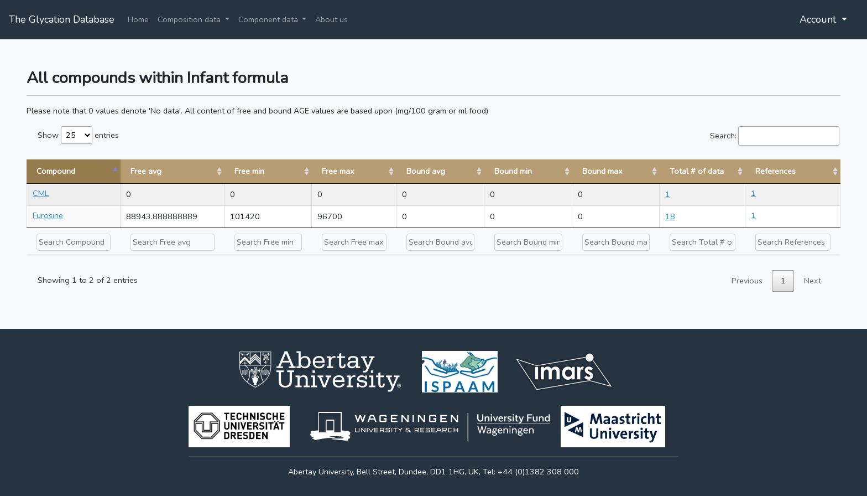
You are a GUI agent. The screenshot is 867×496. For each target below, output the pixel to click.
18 (670, 216)
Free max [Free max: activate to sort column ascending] (338, 171)
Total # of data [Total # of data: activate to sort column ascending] (697, 171)
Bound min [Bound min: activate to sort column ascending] (513, 171)
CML (41, 193)
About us (331, 19)
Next (812, 280)
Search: (774, 136)
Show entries (78, 135)
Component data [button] (269, 19)
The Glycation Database (61, 19)
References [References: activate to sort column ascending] (775, 171)
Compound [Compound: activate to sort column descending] (55, 171)
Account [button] (819, 19)
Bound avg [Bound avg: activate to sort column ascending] (425, 171)
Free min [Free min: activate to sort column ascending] (249, 171)
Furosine (48, 215)
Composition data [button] (190, 19)
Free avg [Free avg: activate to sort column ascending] (145, 171)
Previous (747, 280)
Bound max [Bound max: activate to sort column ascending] (602, 171)
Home (138, 19)
